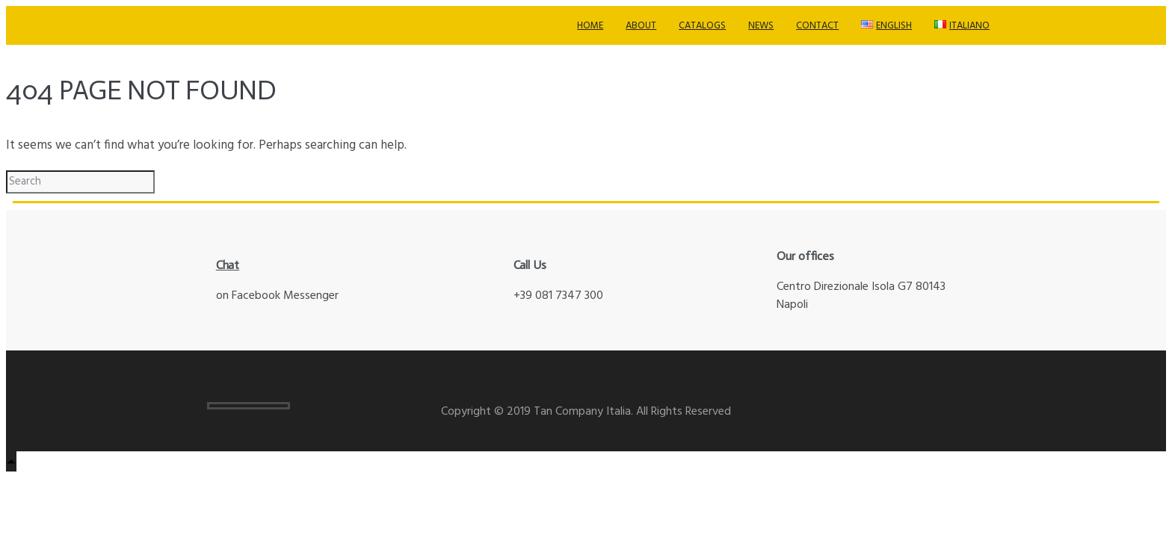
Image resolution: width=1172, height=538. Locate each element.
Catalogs (702, 26)
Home (590, 26)
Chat (228, 265)
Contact (817, 26)
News (761, 26)
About (641, 26)
